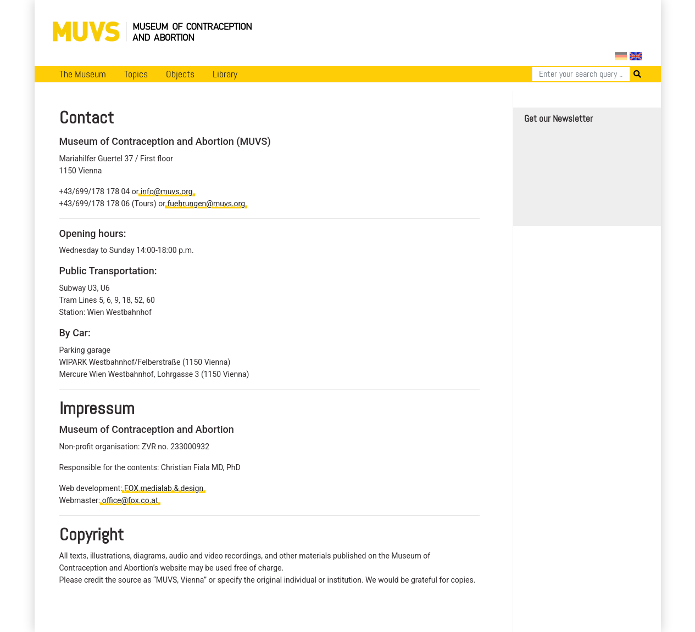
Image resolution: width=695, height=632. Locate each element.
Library (225, 74)
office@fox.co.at (130, 500)
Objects (180, 74)
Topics (136, 74)
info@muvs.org (167, 191)
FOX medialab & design (163, 488)
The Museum (82, 74)
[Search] (581, 74)
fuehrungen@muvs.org (206, 203)
